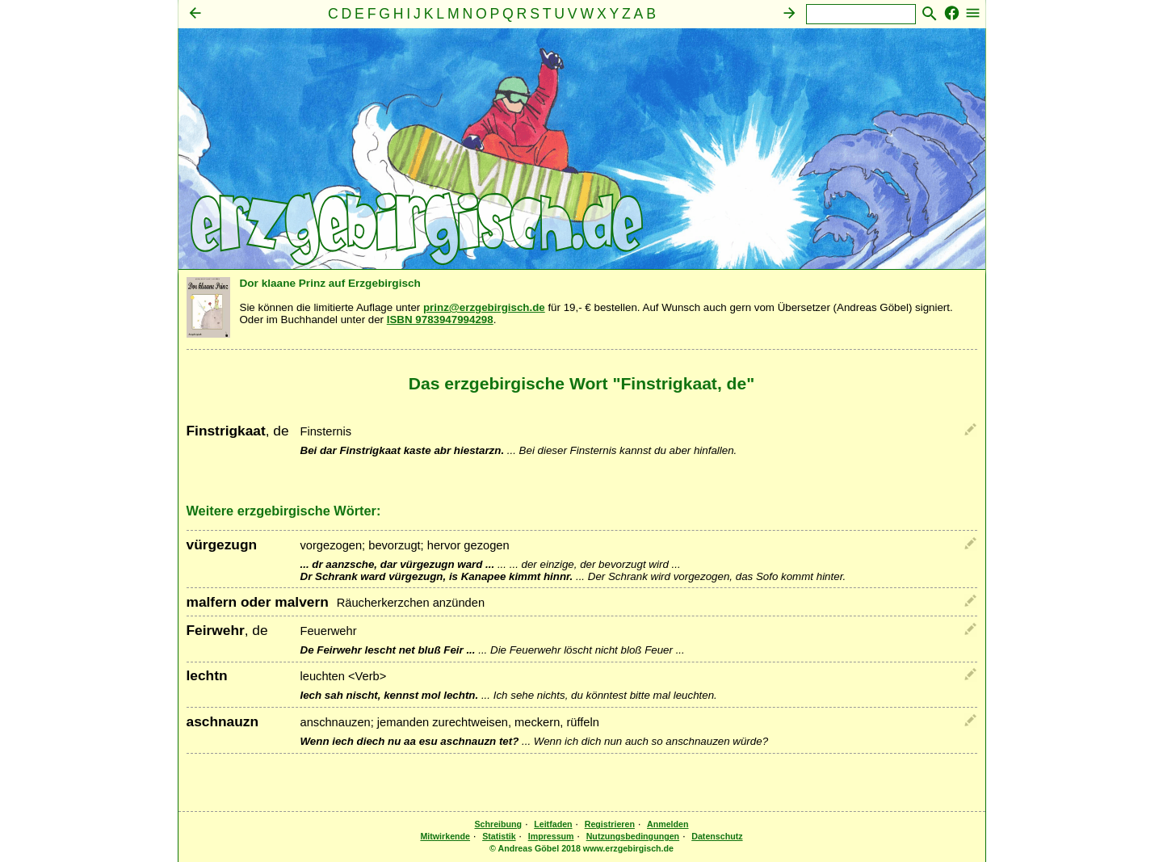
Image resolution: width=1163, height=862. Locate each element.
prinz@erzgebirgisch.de (484, 307)
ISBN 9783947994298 (440, 319)
